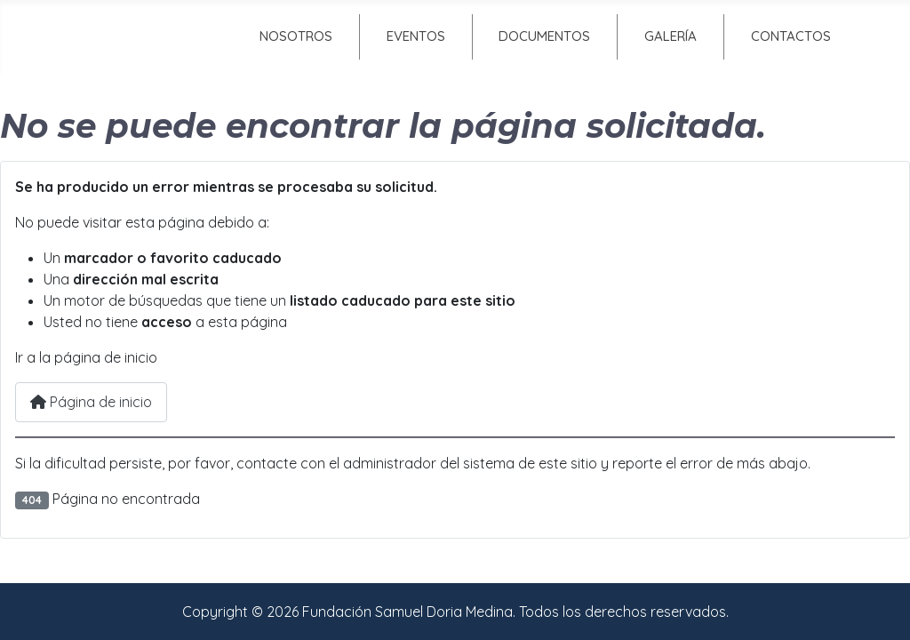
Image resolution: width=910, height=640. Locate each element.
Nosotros (295, 36)
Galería (670, 36)
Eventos (416, 36)
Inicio (142, 36)
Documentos (544, 36)
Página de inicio (91, 402)
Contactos (791, 36)
